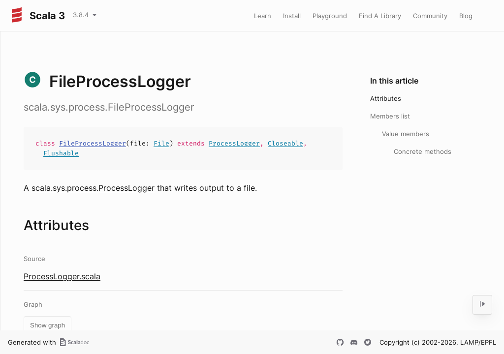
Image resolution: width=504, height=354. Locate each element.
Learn (262, 16)
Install (292, 16)
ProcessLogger (234, 143)
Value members (405, 134)
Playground (330, 16)
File (161, 143)
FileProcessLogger (92, 143)
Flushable (61, 153)
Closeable (285, 143)
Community (430, 16)
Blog (465, 16)
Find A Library (380, 16)
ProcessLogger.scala (62, 276)
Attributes (385, 98)
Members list (390, 116)
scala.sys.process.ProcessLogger (93, 188)
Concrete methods (422, 151)
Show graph (47, 325)
